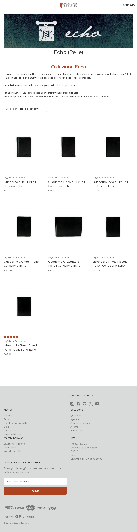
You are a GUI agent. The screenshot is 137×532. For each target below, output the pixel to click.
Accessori (76, 430)
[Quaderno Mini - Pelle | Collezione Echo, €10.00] (24, 147)
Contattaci (10, 430)
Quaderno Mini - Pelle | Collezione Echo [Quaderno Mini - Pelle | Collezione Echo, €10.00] (20, 184)
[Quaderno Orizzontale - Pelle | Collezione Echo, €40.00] (68, 227)
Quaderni (75, 415)
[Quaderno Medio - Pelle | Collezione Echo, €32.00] (113, 147)
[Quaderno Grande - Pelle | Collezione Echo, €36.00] (24, 227)
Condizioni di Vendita (15, 423)
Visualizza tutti (12, 451)
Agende (74, 419)
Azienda (8, 415)
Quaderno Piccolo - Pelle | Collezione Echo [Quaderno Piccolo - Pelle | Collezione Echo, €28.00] (66, 184)
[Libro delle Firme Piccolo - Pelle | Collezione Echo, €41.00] (113, 227)
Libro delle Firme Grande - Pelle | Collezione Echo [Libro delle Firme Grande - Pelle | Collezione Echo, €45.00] (22, 347)
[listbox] (33, 109)
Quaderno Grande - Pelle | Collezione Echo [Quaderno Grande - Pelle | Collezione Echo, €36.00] (22, 263)
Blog (6, 426)
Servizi (7, 419)
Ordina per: (11, 108)
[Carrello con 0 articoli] (129, 4)
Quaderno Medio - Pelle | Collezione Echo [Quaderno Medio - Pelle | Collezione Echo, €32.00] (110, 184)
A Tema (74, 426)
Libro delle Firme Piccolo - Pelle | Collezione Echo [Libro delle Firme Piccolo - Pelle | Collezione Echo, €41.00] (111, 263)
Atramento (10, 447)
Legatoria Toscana (14, 443)
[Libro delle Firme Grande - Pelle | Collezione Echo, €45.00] (24, 306)
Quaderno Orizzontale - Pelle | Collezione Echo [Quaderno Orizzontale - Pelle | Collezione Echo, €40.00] (64, 263)
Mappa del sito (12, 434)
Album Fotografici (80, 423)
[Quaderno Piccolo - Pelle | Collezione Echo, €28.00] (68, 147)
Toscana (104, 96)
